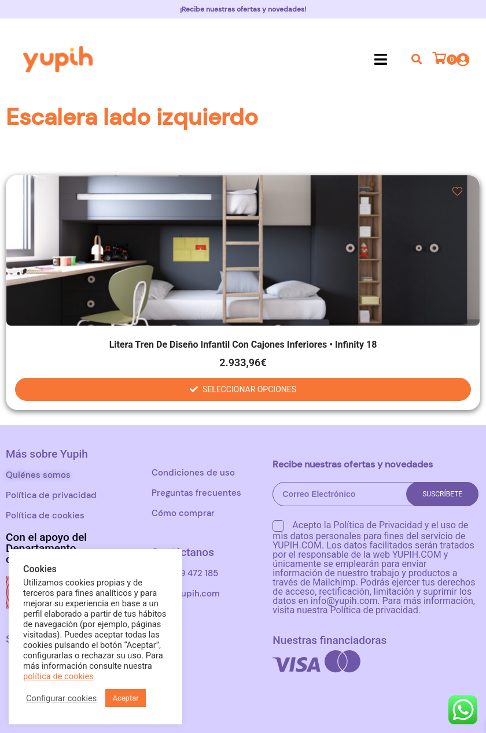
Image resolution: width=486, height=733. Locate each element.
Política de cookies (45, 515)
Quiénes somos (38, 475)
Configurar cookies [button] (61, 698)
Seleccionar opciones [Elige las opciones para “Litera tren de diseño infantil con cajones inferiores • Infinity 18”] (249, 389)
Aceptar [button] (125, 698)
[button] (381, 59)
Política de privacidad (51, 495)
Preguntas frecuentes (196, 493)
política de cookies (58, 676)
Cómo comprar (183, 513)
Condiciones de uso (193, 472)
